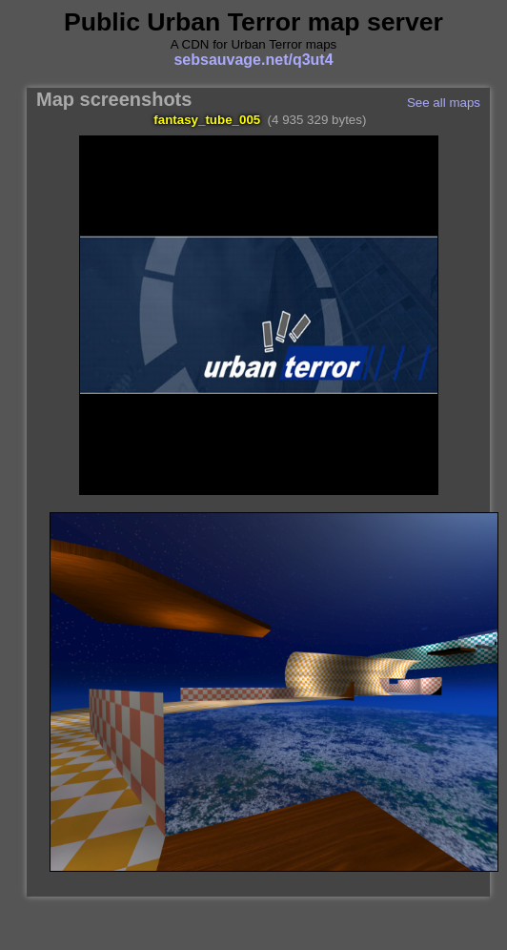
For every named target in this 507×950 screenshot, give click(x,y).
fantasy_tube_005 (206, 120)
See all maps (443, 102)
